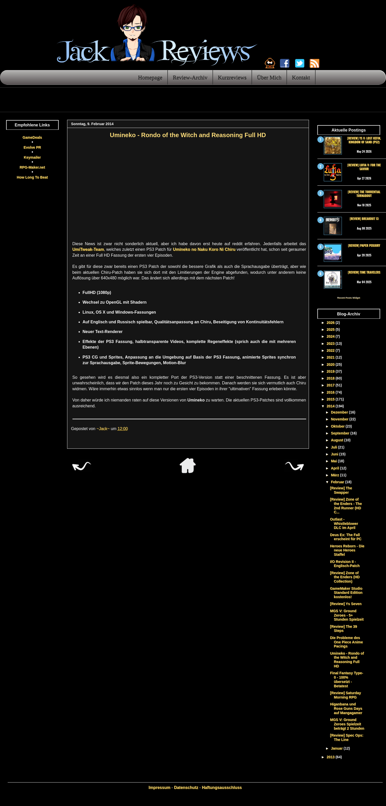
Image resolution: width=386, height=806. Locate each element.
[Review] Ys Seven (345, 604)
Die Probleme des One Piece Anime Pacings (346, 642)
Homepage (150, 77)
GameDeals (32, 137)
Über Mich (269, 77)
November (340, 419)
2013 (331, 757)
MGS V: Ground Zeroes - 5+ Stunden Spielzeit (347, 615)
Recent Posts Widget (348, 298)
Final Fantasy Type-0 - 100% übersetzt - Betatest (346, 679)
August (337, 440)
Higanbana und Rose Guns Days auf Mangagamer (346, 708)
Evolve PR (32, 147)
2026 (331, 323)
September (340, 433)
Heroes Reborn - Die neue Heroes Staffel (347, 550)
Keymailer (32, 157)
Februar (338, 482)
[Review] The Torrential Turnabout (364, 193)
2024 (331, 336)
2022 (331, 350)
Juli (334, 447)
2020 (331, 364)
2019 (331, 371)
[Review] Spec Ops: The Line (346, 737)
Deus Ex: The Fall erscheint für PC (345, 537)
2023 (331, 343)
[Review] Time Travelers (364, 272)
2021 (331, 357)
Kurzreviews (232, 77)
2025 (331, 329)
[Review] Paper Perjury (364, 245)
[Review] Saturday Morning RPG (345, 695)
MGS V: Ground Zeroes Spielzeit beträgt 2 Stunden (347, 724)
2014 (331, 406)
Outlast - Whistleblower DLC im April (344, 523)
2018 (331, 378)
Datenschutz (186, 787)
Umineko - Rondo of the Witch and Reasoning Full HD (347, 659)
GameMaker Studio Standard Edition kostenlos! (346, 592)
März (335, 475)
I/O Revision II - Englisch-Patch (344, 564)
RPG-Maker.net (32, 167)
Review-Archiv (190, 77)
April (335, 468)
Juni (335, 454)
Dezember (340, 412)
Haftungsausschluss (222, 787)
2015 (331, 399)
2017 (331, 385)
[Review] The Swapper (341, 490)
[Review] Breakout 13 (364, 218)
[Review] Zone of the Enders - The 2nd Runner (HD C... (346, 505)
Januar (337, 748)
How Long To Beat (32, 177)
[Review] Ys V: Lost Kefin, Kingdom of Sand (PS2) (364, 140)
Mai (334, 461)
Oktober (338, 426)
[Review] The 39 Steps (343, 628)
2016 (331, 392)
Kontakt (301, 77)
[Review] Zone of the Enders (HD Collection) (344, 577)
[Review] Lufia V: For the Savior (364, 167)
